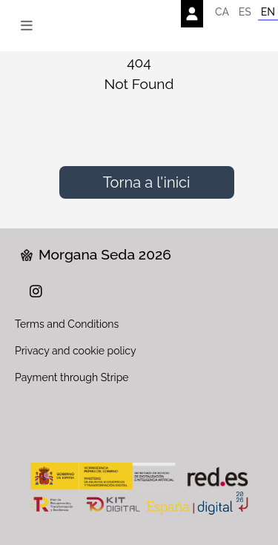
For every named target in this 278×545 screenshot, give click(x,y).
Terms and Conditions (67, 324)
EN (268, 12)
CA (222, 12)
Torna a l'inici (147, 182)
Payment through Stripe (72, 377)
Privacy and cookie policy (75, 351)
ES (245, 12)
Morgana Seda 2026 (96, 254)
